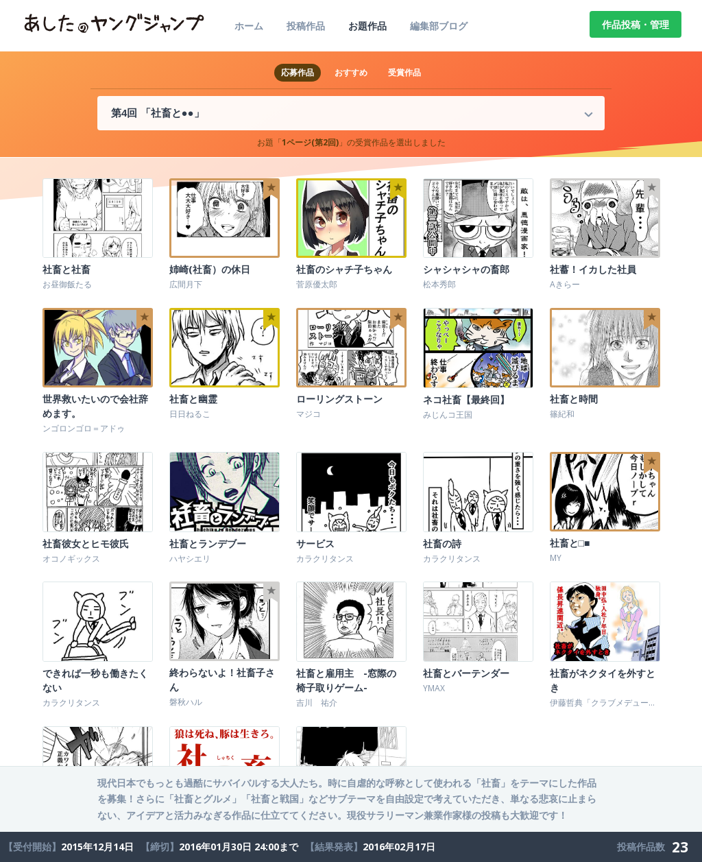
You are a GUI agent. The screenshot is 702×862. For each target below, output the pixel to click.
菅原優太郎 (316, 284)
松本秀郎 (439, 284)
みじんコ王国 (447, 414)
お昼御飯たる (67, 284)
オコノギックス (71, 558)
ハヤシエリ (189, 558)
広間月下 (185, 284)
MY (555, 558)
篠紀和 (562, 414)
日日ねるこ (189, 414)
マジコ (308, 414)
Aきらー (565, 284)
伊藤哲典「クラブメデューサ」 (607, 701)
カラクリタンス (325, 558)
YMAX (434, 687)
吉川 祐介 (316, 701)
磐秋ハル (185, 701)
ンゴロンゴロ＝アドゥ (84, 428)
